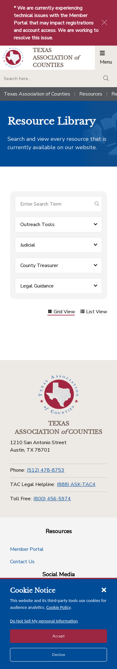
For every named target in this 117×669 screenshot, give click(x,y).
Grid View (61, 312)
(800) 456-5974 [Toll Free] (52, 498)
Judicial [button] (27, 245)
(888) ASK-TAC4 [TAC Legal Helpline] (76, 484)
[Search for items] (53, 204)
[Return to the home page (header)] (12, 57)
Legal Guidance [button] (37, 286)
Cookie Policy (58, 607)
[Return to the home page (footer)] (59, 395)
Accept (58, 636)
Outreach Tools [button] (37, 224)
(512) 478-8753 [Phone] (45, 470)
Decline (58, 654)
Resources (90, 94)
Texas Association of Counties (37, 94)
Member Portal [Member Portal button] (27, 549)
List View (93, 312)
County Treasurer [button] (39, 265)
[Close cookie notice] (104, 589)
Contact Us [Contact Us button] (22, 561)
